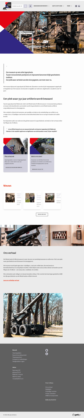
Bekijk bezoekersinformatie (15, 155)
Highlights (48, 389)
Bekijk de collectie (42, 155)
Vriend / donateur (50, 393)
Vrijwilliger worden (50, 391)
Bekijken (12, 200)
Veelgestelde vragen (18, 361)
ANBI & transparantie (51, 395)
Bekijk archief (42, 214)
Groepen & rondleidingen (19, 359)
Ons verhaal (48, 387)
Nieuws (7, 186)
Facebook (76, 6)
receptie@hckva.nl (17, 379)
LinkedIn (79, 6)
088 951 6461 (16, 376)
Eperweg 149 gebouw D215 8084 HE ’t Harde (17, 372)
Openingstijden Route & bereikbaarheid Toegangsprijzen (19, 355)
